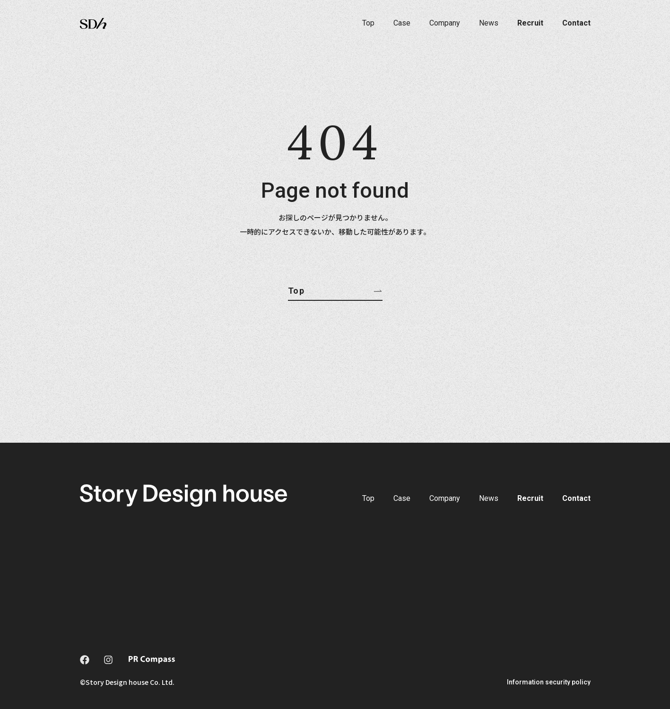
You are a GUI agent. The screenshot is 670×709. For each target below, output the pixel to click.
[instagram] (108, 660)
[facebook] (84, 660)
